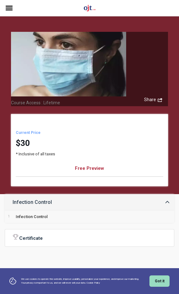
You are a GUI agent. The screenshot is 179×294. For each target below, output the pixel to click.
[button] (89, 202)
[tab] (89, 202)
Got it (160, 281)
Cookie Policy (93, 282)
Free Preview (89, 168)
